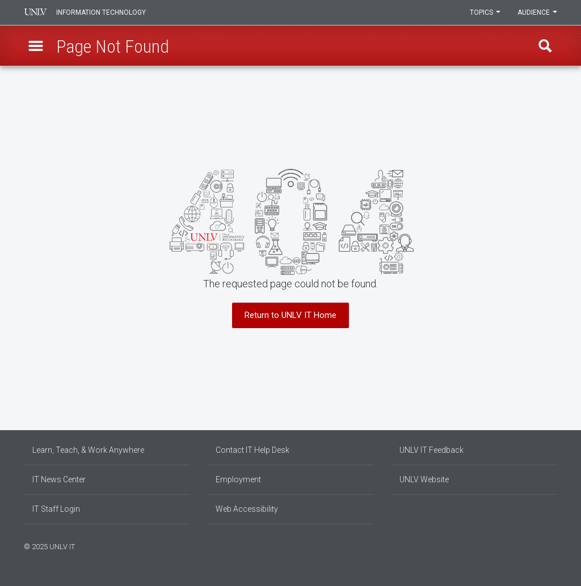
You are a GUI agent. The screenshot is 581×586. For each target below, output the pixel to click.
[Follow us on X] (548, 545)
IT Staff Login (56, 508)
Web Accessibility (247, 508)
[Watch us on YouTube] (554, 545)
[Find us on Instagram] (537, 545)
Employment (238, 479)
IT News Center (59, 479)
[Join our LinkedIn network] (543, 545)
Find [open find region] (545, 46)
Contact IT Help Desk (252, 450)
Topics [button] (485, 12)
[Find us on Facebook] (531, 545)
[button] (35, 46)
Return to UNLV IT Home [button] (290, 315)
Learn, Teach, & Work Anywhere (88, 450)
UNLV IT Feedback (431, 450)
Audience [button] (537, 12)
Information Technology (101, 12)
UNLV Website (424, 479)
